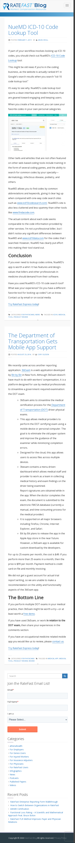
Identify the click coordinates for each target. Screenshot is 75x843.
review (32, 661)
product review (21, 317)
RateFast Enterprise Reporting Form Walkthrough (34, 801)
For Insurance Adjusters (21, 760)
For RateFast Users (19, 767)
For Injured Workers (19, 756)
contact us (58, 641)
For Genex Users (18, 753)
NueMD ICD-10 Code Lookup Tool (33, 29)
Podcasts (14, 778)
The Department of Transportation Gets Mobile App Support (32, 341)
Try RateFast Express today (23, 304)
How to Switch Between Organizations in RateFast (34, 805)
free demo (29, 613)
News (37, 314)
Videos (13, 785)
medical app (53, 658)
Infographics (16, 771)
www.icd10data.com (33, 238)
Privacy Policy (60, 838)
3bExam (26, 370)
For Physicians (27, 314)
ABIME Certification (19, 808)
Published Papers (18, 781)
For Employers (17, 749)
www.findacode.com (23, 212)
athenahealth (16, 746)
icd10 (55, 314)
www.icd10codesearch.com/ (32, 203)
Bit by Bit (16, 375)
